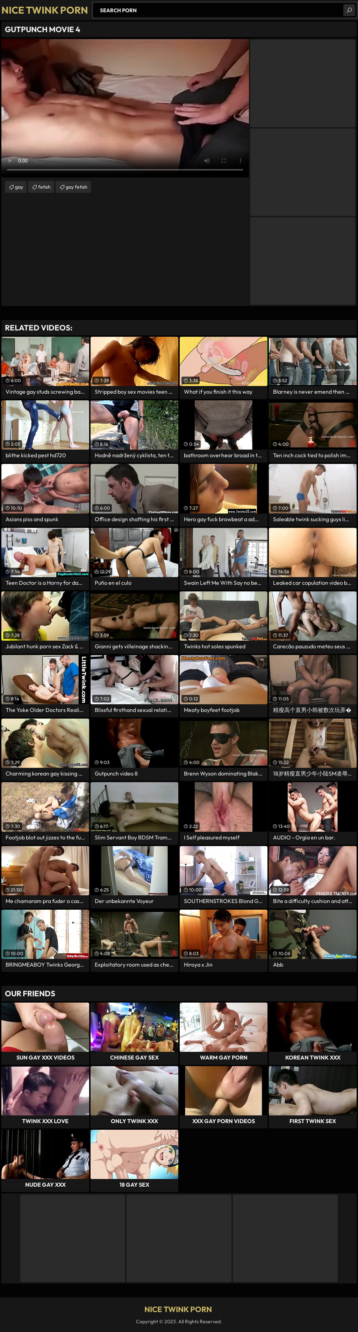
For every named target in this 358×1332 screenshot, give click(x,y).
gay (19, 187)
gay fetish (76, 187)
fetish (44, 187)
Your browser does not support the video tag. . (125, 107)
